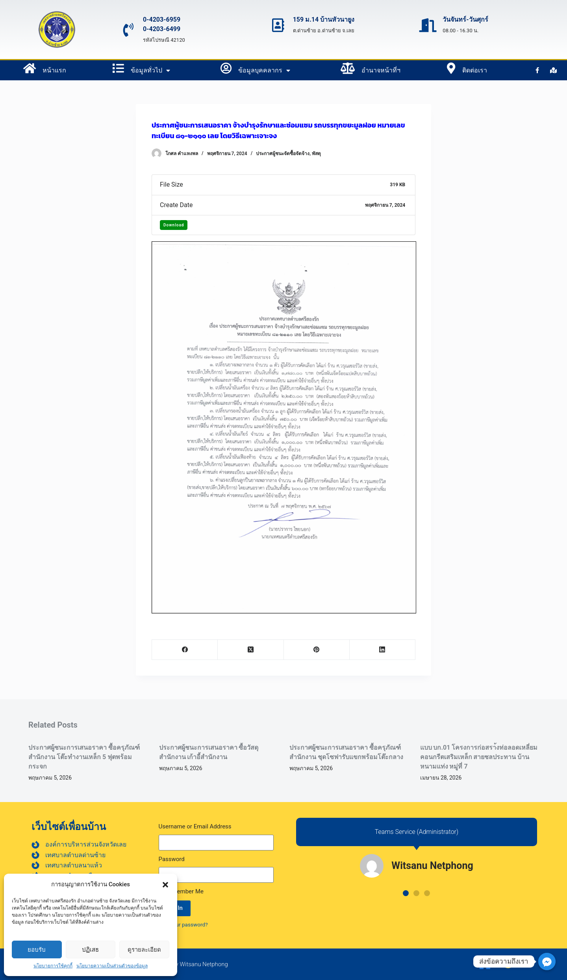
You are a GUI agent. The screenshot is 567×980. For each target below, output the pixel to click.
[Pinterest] (317, 650)
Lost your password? (183, 924)
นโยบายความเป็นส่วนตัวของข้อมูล (112, 966)
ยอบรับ (37, 949)
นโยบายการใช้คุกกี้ (52, 966)
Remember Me (181, 891)
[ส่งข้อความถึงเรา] (547, 961)
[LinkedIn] (382, 650)
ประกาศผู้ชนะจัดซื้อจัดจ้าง (282, 153)
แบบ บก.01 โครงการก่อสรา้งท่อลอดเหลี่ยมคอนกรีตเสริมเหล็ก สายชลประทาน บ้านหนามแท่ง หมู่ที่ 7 (479, 757)
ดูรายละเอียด (144, 949)
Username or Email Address (195, 826)
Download (173, 225)
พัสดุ (316, 153)
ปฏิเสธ (90, 949)
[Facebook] (185, 650)
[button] (165, 885)
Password (172, 859)
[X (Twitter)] (251, 650)
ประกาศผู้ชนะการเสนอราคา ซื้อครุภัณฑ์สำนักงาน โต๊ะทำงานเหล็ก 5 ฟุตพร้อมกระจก (84, 757)
